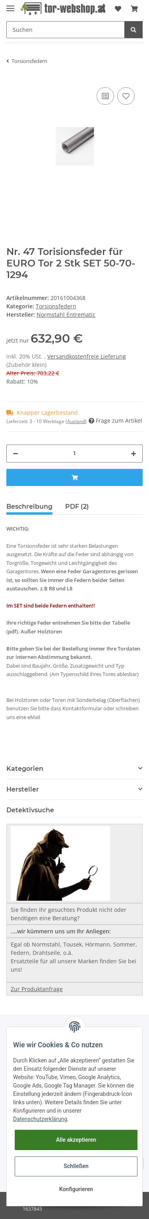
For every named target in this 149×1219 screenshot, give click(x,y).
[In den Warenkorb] (74, 477)
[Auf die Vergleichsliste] (105, 96)
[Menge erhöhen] (133, 453)
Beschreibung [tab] (29, 506)
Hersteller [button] (22, 789)
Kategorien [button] (24, 768)
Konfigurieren (76, 1189)
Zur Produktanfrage (37, 989)
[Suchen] (65, 29)
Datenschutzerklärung (40, 1119)
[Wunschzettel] (118, 9)
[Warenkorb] (134, 9)
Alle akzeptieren (76, 1140)
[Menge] (74, 453)
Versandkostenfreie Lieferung (86, 356)
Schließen (76, 1166)
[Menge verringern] (15, 453)
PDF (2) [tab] (77, 506)
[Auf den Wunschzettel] (126, 96)
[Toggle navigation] (10, 5)
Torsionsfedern (56, 306)
